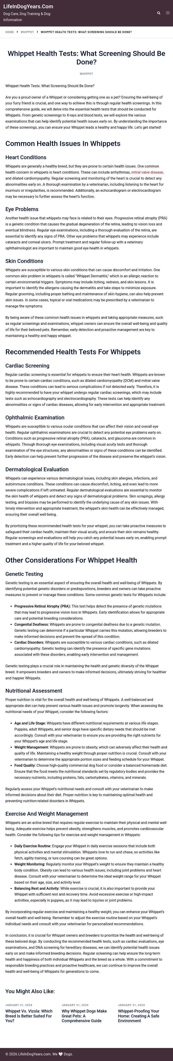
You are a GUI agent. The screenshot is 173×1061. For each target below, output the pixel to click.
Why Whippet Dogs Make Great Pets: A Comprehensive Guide (84, 1016)
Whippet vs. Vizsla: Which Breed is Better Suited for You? (28, 1016)
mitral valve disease (147, 172)
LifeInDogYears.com (28, 6)
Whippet (86, 73)
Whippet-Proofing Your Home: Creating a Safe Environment (138, 1016)
